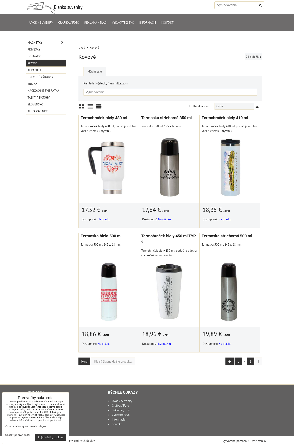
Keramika (34, 70)
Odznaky (33, 56)
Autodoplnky (37, 111)
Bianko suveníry (68, 7)
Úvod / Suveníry (41, 22)
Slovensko (35, 104)
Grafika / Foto (68, 22)
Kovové (32, 63)
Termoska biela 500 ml (101, 236)
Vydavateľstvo (123, 22)
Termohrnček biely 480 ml (104, 118)
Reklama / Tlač (95, 22)
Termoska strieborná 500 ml (227, 236)
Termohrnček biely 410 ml (225, 118)
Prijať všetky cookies (50, 437)
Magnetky (46, 42)
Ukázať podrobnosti (17, 435)
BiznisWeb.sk (258, 441)
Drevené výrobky (40, 77)
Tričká (32, 84)
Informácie (147, 22)
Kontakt (167, 22)
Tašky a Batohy (38, 97)
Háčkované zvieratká (43, 90)
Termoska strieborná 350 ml (166, 118)
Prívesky (33, 49)
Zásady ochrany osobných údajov (74, 441)
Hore (84, 361)
